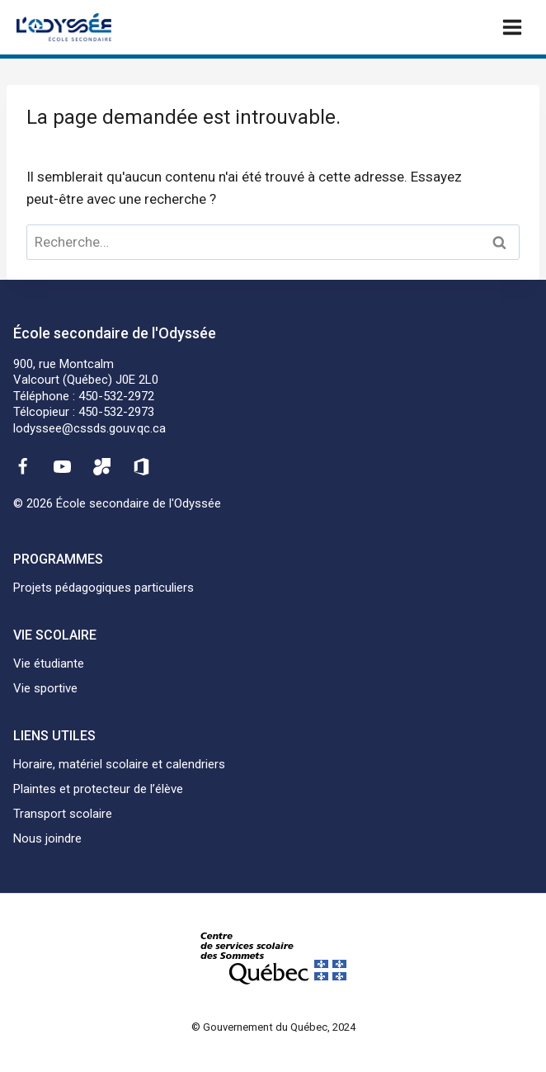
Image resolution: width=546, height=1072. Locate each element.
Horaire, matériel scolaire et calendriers (119, 764)
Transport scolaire (62, 813)
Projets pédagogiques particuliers (103, 587)
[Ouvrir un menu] (512, 27)
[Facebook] (22, 466)
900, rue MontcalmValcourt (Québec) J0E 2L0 (85, 372)
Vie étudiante (48, 663)
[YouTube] (62, 466)
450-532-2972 (116, 396)
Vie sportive (45, 688)
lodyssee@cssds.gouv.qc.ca (89, 428)
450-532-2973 (116, 411)
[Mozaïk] (102, 466)
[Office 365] (142, 466)
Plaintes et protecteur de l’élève (98, 789)
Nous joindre (47, 838)
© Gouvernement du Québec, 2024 (273, 1027)
